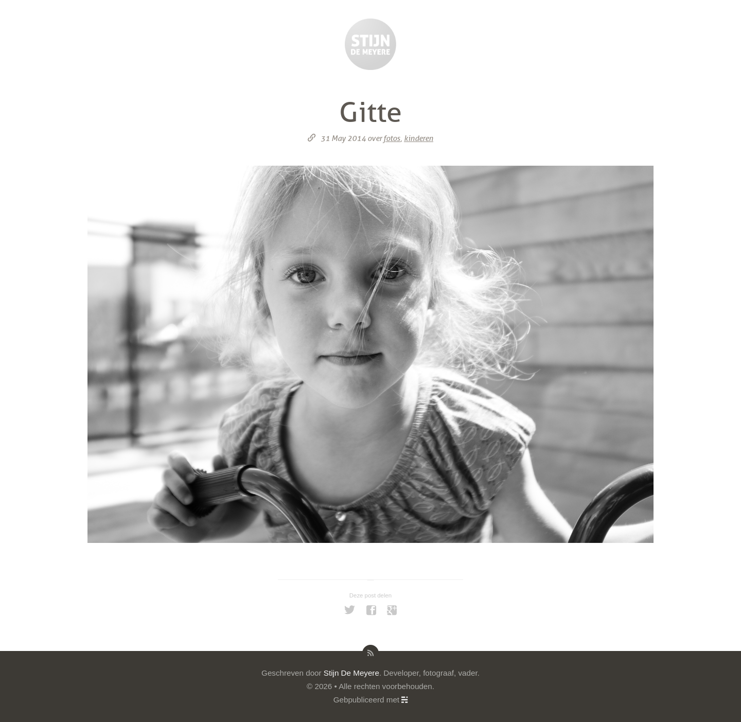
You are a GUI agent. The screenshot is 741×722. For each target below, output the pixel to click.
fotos (391, 138)
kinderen (418, 138)
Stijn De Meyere (351, 672)
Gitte (370, 112)
